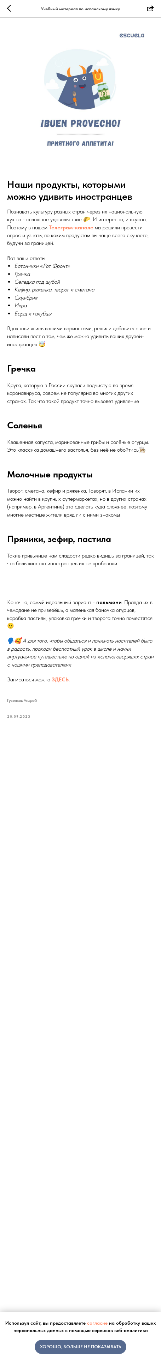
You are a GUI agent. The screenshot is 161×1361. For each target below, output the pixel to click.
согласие (97, 1323)
